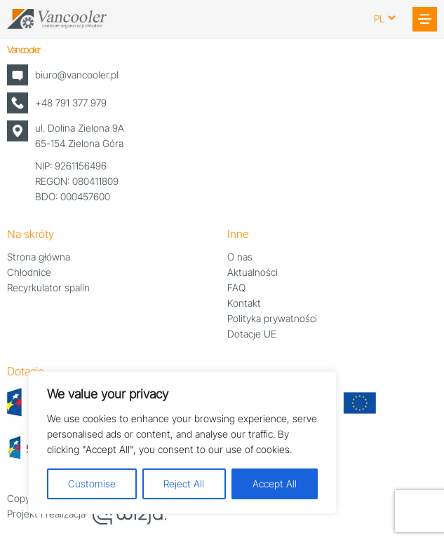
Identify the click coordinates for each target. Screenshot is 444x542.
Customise (92, 483)
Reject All (183, 483)
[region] (182, 442)
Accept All (275, 483)
